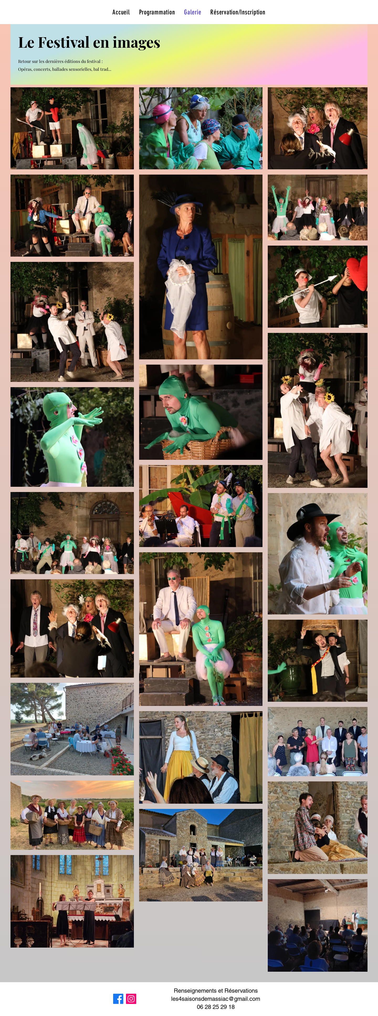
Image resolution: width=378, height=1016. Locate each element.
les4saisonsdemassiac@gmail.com (215, 999)
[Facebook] (118, 999)
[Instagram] (131, 999)
